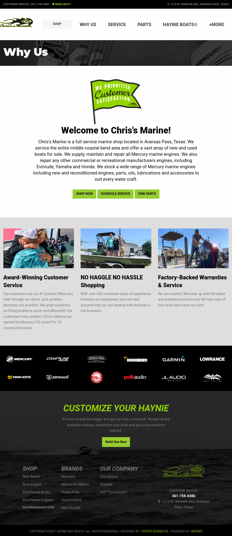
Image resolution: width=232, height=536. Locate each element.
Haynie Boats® (180, 24)
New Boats (31, 476)
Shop (57, 24)
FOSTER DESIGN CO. (155, 531)
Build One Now (116, 442)
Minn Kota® (70, 508)
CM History (109, 476)
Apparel (106, 484)
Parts (144, 24)
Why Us (88, 24)
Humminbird (71, 500)
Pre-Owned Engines (38, 500)
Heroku (196, 531)
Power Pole (70, 492)
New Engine (32, 484)
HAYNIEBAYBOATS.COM (38, 507)
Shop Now (84, 194)
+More (216, 24)
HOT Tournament (113, 492)
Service (117, 24)
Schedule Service (115, 194)
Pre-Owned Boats (36, 492)
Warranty (68, 476)
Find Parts (147, 194)
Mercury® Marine (75, 484)
